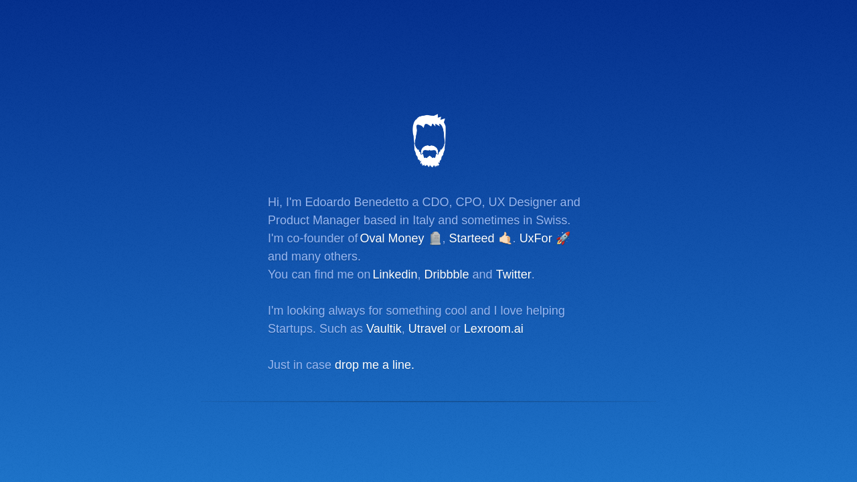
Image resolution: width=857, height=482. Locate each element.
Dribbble (446, 274)
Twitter (514, 274)
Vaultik (384, 328)
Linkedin (394, 274)
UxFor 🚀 (545, 238)
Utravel (427, 328)
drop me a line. (374, 365)
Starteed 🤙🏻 (481, 238)
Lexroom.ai (494, 328)
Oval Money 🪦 (401, 238)
